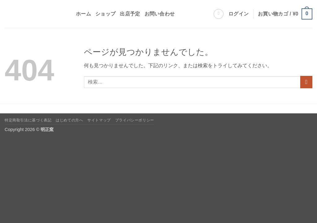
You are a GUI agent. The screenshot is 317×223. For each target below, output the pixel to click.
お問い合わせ (160, 13)
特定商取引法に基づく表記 (28, 120)
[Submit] (306, 82)
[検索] (219, 14)
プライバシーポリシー (134, 120)
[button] (238, 14)
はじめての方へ (69, 120)
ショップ (105, 13)
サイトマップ (99, 120)
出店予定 (130, 13)
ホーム (83, 13)
